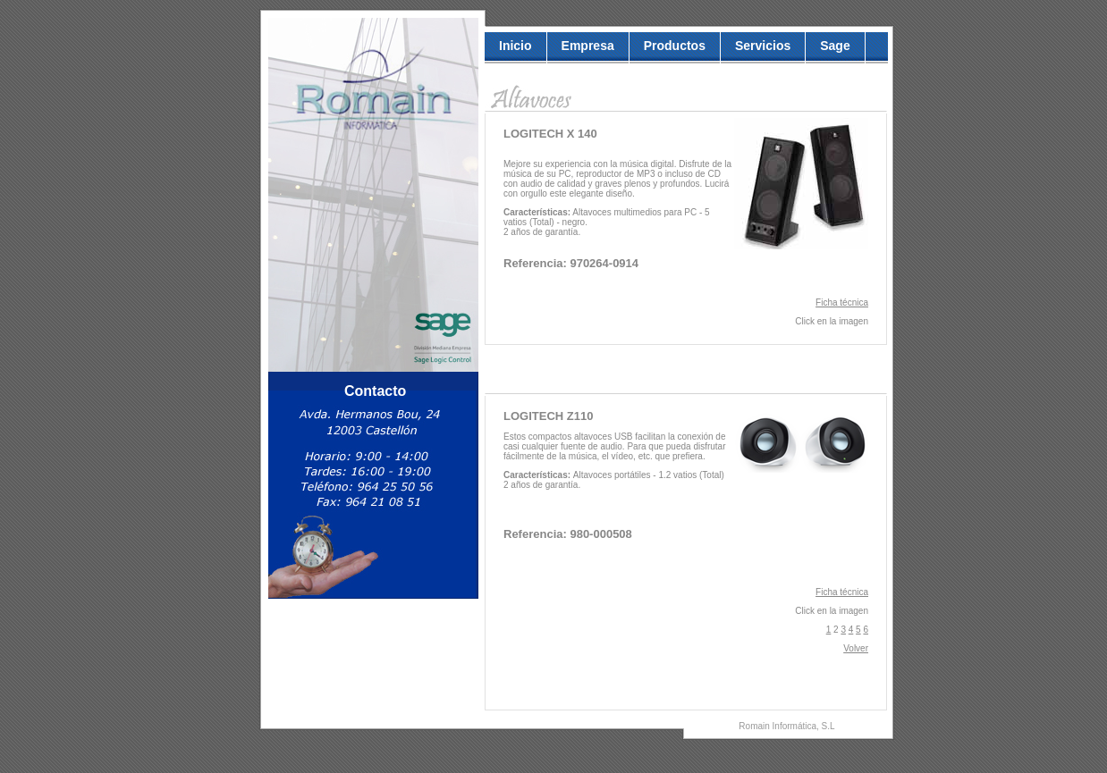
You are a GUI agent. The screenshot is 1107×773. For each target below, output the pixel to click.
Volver (855, 648)
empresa (588, 45)
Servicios (762, 45)
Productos (675, 45)
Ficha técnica (841, 302)
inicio (515, 45)
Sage (834, 45)
